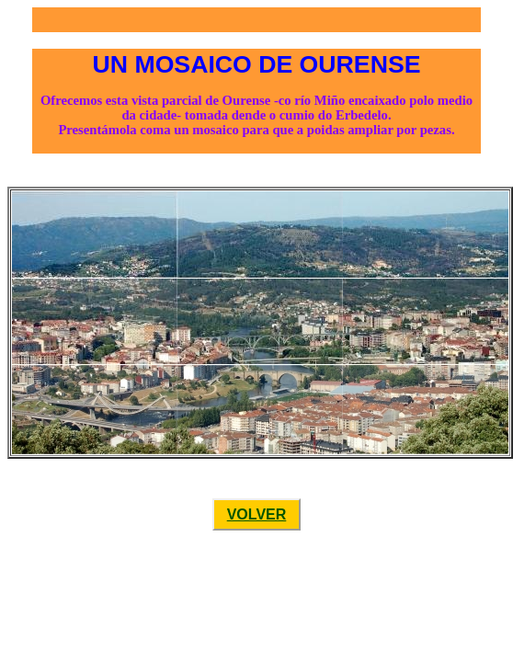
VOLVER (257, 514)
